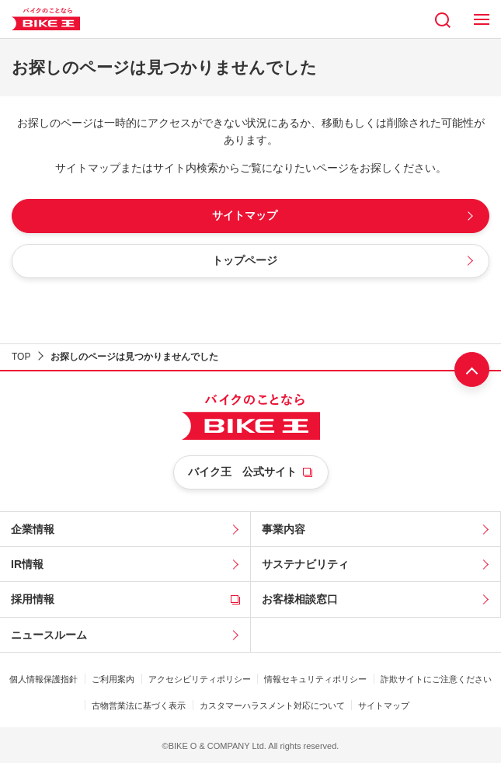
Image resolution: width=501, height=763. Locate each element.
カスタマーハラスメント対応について (272, 705)
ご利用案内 (113, 679)
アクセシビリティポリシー (199, 679)
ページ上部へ (471, 369)
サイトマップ (383, 705)
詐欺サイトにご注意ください (436, 679)
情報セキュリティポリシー (315, 679)
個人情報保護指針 (43, 679)
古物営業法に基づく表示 (139, 705)
